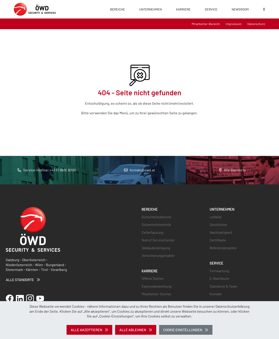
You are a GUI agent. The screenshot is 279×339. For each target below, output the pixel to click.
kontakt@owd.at (139, 170)
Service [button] (211, 9)
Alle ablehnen (132, 330)
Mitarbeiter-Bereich (206, 24)
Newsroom (240, 9)
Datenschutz (256, 24)
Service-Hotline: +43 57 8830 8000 (46, 170)
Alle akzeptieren (86, 330)
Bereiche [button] (117, 9)
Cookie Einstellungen (182, 330)
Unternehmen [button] (150, 9)
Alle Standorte (232, 170)
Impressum (234, 24)
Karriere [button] (183, 9)
